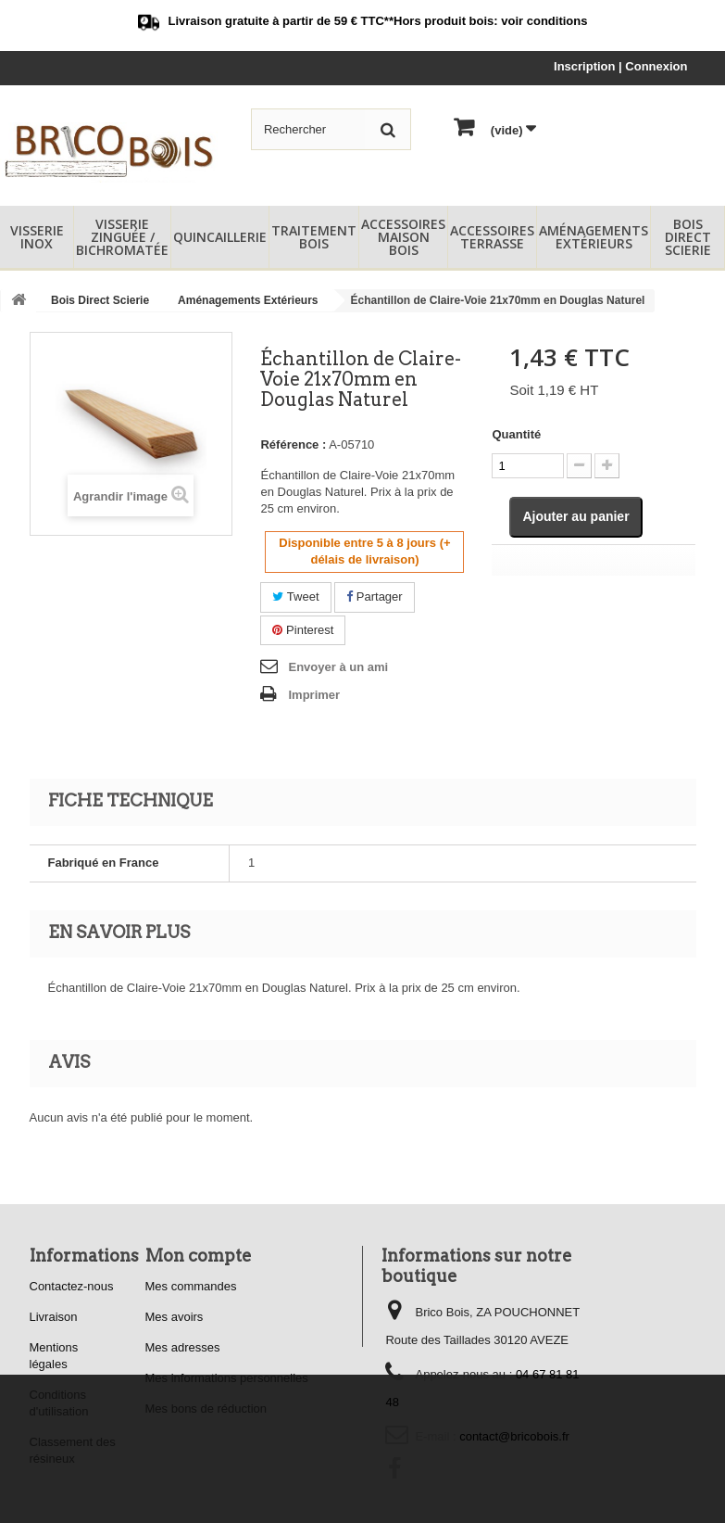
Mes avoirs (174, 1317)
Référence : (293, 444)
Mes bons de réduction (206, 1408)
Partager (374, 596)
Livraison (54, 1317)
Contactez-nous (72, 1286)
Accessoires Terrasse (492, 237)
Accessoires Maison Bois (403, 237)
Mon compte (198, 1255)
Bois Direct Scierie (688, 237)
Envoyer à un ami (338, 667)
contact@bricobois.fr (514, 1436)
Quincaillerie (220, 237)
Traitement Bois (313, 237)
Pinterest (302, 630)
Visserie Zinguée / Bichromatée (122, 237)
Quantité (516, 434)
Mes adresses (182, 1347)
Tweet (295, 596)
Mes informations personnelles (226, 1378)
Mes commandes (191, 1286)
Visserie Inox (37, 237)
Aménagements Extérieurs (593, 237)
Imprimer (314, 695)
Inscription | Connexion (620, 66)
